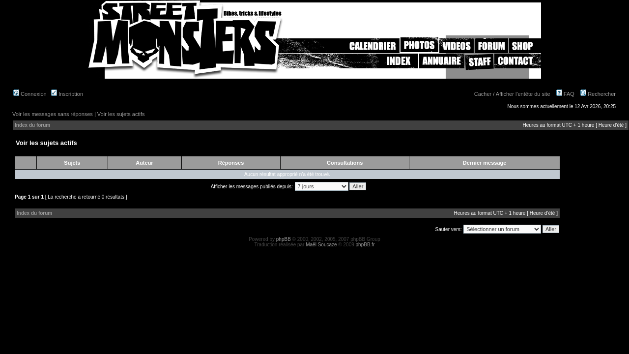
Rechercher (598, 94)
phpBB (283, 239)
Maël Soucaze (321, 244)
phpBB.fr (365, 244)
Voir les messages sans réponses (52, 114)
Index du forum (32, 125)
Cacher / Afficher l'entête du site (512, 94)
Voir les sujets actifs (121, 114)
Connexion (30, 94)
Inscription (67, 94)
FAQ (565, 94)
